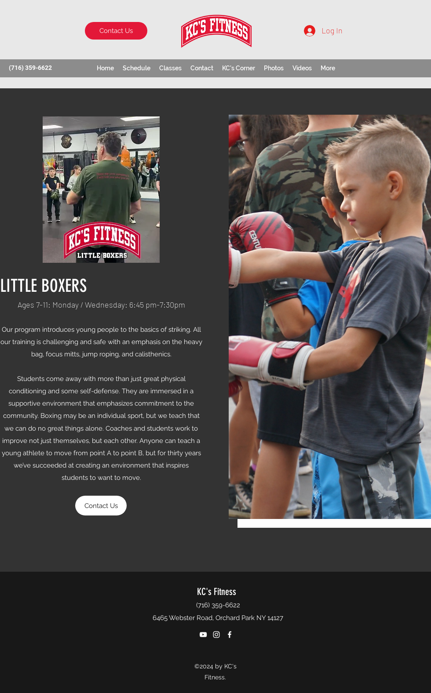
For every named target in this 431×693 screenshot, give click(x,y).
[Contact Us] (116, 31)
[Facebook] (229, 634)
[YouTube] (203, 634)
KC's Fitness (216, 592)
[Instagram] (216, 634)
